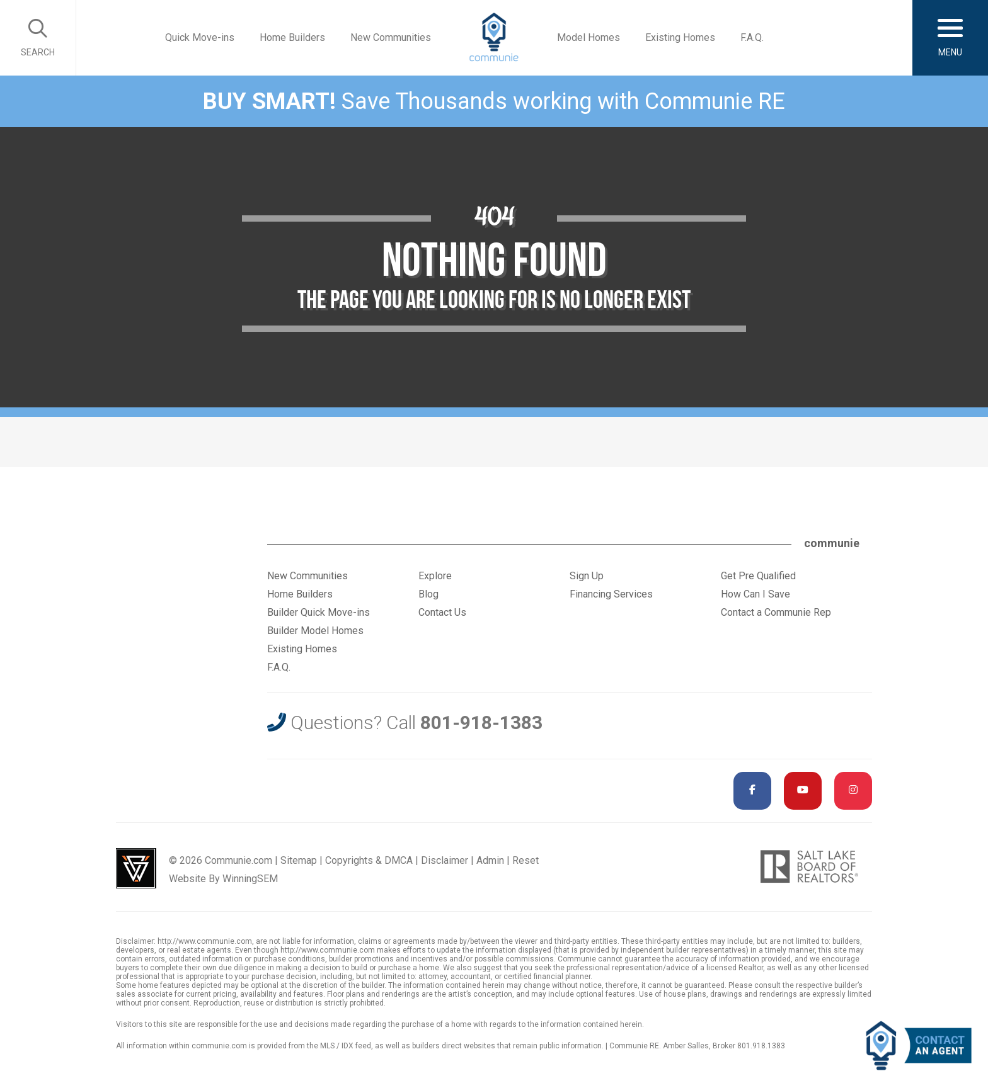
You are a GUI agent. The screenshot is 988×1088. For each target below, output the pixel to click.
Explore (435, 576)
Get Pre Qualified (758, 576)
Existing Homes (680, 37)
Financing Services (611, 594)
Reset (525, 860)
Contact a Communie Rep (776, 612)
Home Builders (292, 37)
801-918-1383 (481, 722)
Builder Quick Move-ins (318, 612)
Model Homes (588, 37)
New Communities (390, 37)
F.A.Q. (752, 37)
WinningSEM (250, 879)
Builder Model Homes (315, 631)
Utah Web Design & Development (136, 868)
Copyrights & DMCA (369, 860)
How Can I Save (755, 594)
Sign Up (587, 576)
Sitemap (298, 860)
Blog (428, 594)
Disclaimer (444, 860)
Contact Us (442, 612)
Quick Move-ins (199, 37)
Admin (490, 860)
